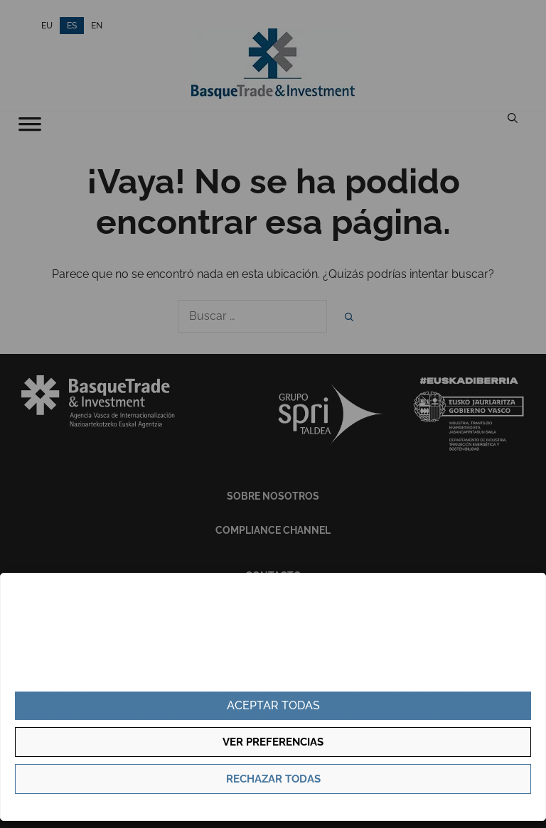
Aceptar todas (273, 705)
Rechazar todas (273, 779)
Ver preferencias (273, 742)
